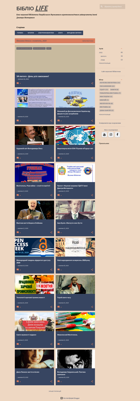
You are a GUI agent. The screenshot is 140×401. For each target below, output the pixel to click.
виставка (104, 107)
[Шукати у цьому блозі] (114, 6)
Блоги (60, 33)
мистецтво (105, 96)
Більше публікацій (55, 391)
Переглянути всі (87, 41)
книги (113, 90)
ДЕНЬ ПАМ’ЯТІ (105, 110)
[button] (92, 83)
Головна (19, 33)
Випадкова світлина (73, 33)
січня (103, 60)
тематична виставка (109, 93)
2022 (100, 52)
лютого (103, 56)
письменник (105, 86)
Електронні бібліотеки (45, 33)
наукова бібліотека (108, 83)
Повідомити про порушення (110, 123)
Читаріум (30, 33)
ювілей (103, 100)
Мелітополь (105, 103)
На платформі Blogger (70, 398)
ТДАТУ (102, 90)
